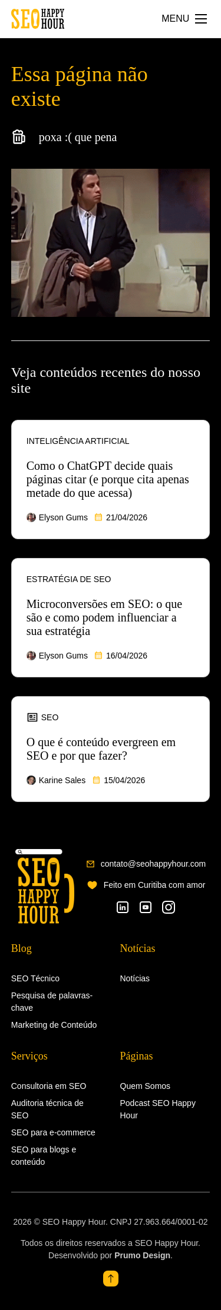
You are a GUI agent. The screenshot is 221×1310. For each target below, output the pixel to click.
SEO (43, 717)
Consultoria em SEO (49, 1086)
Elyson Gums (63, 517)
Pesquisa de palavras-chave (52, 1001)
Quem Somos (145, 1086)
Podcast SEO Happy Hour (158, 1109)
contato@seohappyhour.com (153, 863)
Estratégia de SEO (69, 579)
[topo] (110, 1278)
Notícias (135, 978)
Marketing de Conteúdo (54, 1025)
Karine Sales (62, 780)
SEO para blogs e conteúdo (44, 1156)
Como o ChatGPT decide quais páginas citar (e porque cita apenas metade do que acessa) (108, 479)
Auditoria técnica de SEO (47, 1109)
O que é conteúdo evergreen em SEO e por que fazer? (101, 749)
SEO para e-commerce (53, 1132)
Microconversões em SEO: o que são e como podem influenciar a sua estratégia (104, 617)
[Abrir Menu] (184, 19)
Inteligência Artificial (78, 441)
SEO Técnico (35, 978)
